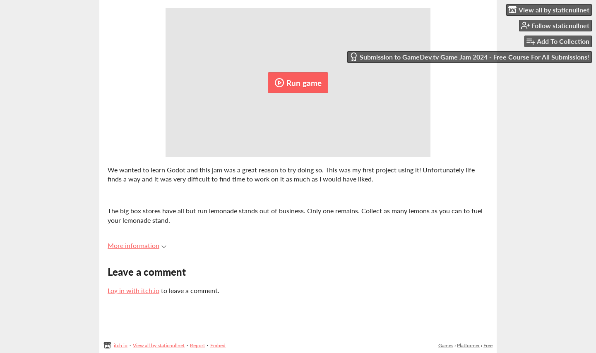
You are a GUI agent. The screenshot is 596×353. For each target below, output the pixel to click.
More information (137, 245)
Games (445, 345)
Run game (298, 83)
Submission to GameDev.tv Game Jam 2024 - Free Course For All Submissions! (469, 56)
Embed (218, 345)
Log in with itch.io (133, 290)
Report (197, 345)
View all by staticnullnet (159, 345)
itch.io (120, 345)
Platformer (468, 345)
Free (488, 345)
